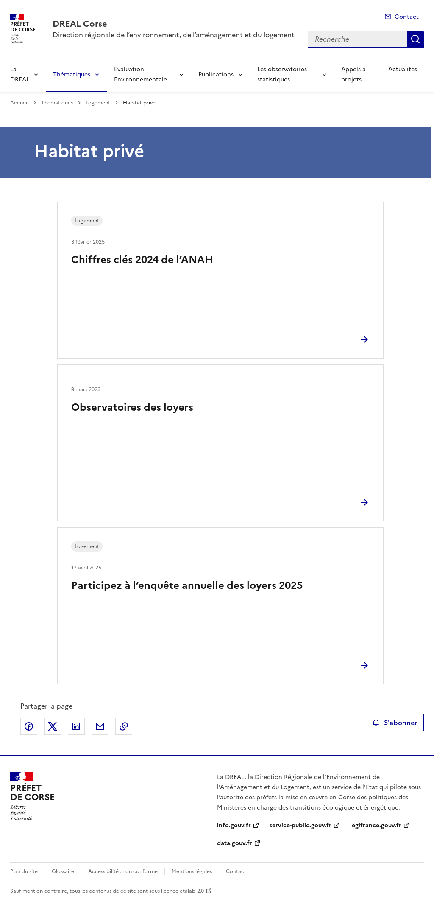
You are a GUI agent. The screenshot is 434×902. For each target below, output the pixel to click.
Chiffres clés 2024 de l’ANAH (142, 259)
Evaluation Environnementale (140, 74)
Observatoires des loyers (132, 407)
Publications (216, 74)
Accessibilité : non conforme (123, 871)
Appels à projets (353, 74)
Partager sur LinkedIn (76, 726)
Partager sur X (52, 726)
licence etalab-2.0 (182, 891)
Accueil (19, 102)
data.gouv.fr (234, 843)
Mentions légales (192, 871)
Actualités (402, 69)
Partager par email (100, 726)
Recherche (415, 39)
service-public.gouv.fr (300, 825)
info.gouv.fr (234, 825)
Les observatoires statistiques (282, 74)
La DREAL (19, 74)
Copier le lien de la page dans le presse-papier (123, 726)
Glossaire (63, 871)
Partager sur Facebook (28, 726)
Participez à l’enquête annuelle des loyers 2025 (187, 585)
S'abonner (395, 722)
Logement (98, 102)
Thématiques (71, 74)
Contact (407, 16)
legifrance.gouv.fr (375, 825)
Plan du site (24, 871)
